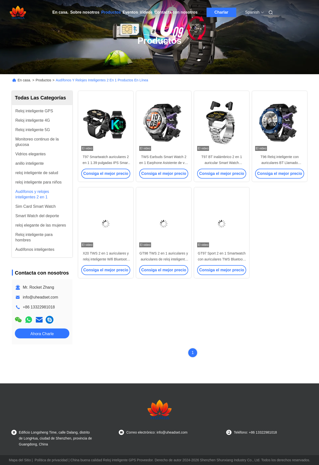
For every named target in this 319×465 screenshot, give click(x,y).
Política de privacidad (51, 460)
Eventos (130, 12)
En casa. (61, 12)
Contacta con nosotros (176, 12)
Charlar (221, 12)
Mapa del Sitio (20, 460)
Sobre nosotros (84, 12)
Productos (111, 12)
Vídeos (146, 12)
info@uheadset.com (40, 297)
